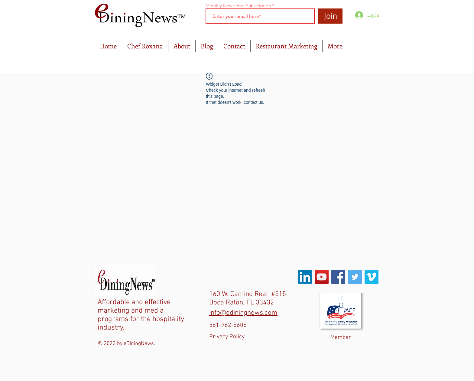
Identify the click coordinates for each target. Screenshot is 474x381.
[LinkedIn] (305, 277)
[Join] (330, 16)
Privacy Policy (227, 336)
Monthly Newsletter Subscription (238, 5)
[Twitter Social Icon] (355, 277)
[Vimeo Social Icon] (371, 277)
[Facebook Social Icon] (338, 277)
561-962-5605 (228, 325)
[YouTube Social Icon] (322, 277)
